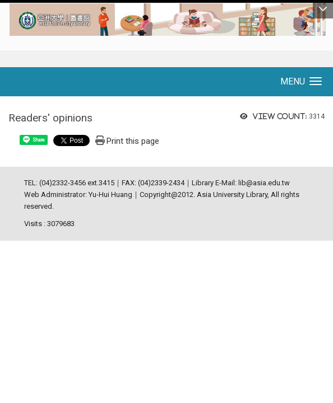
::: (3, 8)
